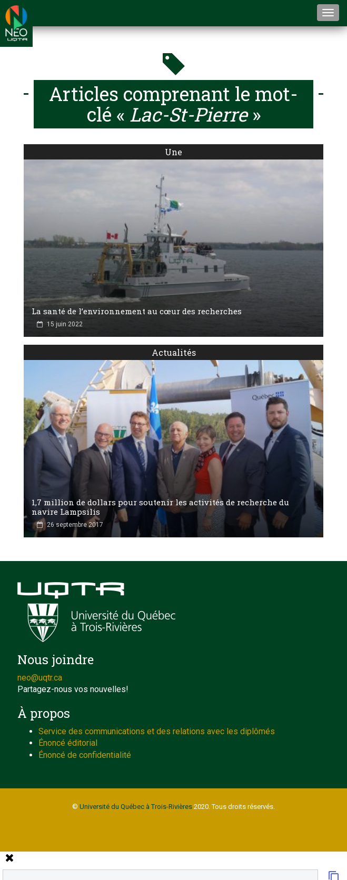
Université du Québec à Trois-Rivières (136, 807)
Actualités (174, 352)
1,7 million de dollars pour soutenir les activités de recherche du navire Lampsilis (160, 507)
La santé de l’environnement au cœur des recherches (137, 311)
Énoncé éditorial (67, 743)
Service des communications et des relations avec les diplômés (156, 731)
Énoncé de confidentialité (84, 755)
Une (173, 151)
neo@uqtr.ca (39, 678)
